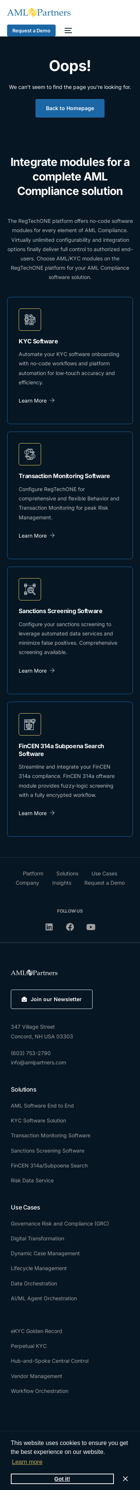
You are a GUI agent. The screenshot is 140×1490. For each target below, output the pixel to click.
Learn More (37, 400)
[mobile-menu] (67, 30)
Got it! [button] (62, 1479)
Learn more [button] (27, 1462)
